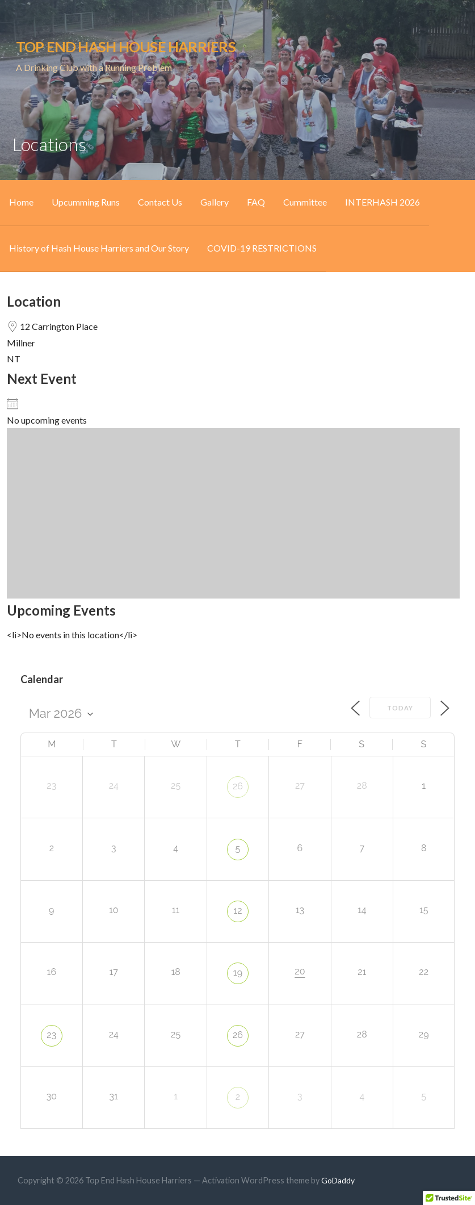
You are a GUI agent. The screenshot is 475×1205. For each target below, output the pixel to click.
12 (237, 910)
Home (21, 201)
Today (400, 708)
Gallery (214, 201)
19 (237, 972)
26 (238, 786)
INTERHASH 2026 (382, 201)
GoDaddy (338, 1180)
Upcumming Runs (86, 201)
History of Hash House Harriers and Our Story (99, 247)
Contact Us (160, 201)
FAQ (256, 201)
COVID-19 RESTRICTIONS (262, 247)
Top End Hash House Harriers (126, 46)
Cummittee (305, 201)
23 (51, 1035)
